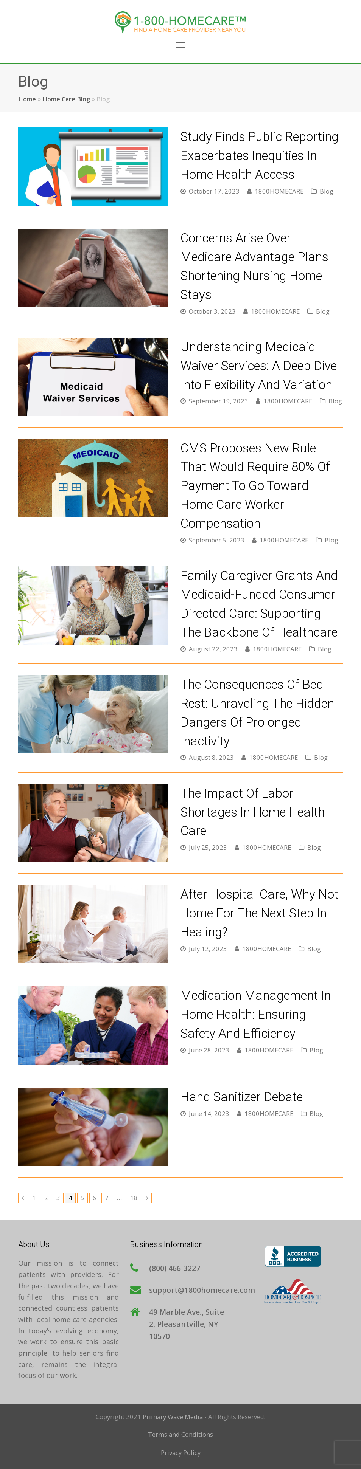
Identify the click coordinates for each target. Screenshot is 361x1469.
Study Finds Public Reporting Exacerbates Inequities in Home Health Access (259, 155)
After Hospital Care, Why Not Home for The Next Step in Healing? (259, 913)
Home (27, 99)
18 (135, 1197)
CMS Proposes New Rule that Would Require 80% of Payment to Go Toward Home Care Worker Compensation (255, 486)
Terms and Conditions (180, 1434)
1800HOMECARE (279, 191)
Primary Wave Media (173, 1416)
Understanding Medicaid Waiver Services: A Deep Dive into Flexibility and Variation (258, 365)
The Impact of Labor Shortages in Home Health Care (252, 812)
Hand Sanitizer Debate (241, 1096)
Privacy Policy (181, 1452)
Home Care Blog (66, 99)
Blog (326, 191)
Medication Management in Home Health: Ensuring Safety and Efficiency (255, 1014)
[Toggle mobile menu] (180, 44)
